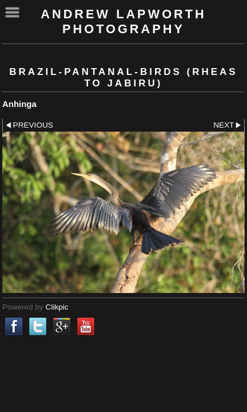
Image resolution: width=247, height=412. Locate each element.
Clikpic (57, 307)
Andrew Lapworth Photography (123, 21)
